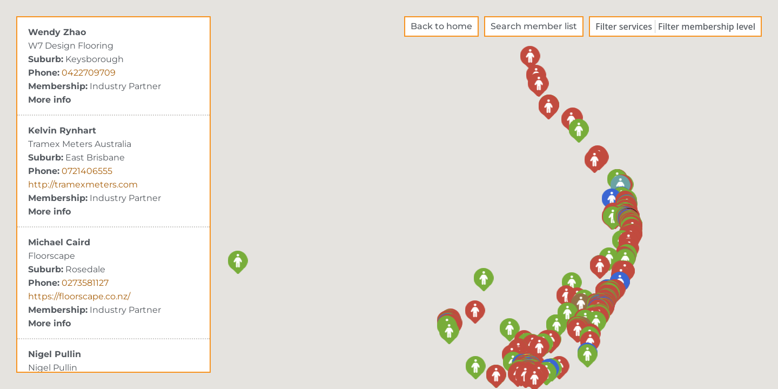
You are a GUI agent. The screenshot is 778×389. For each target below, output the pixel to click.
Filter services (623, 26)
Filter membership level (706, 26)
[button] (449, 331)
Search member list (534, 26)
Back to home (441, 26)
